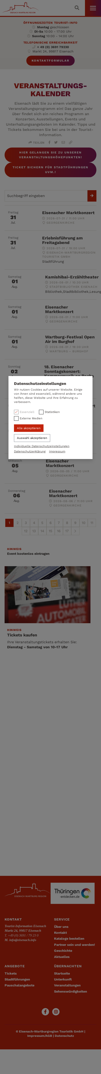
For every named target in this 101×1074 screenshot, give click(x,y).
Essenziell (27, 412)
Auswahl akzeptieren (32, 438)
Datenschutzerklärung (30, 451)
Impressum (57, 451)
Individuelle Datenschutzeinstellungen (41, 446)
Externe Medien (31, 418)
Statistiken (52, 412)
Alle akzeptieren (29, 428)
